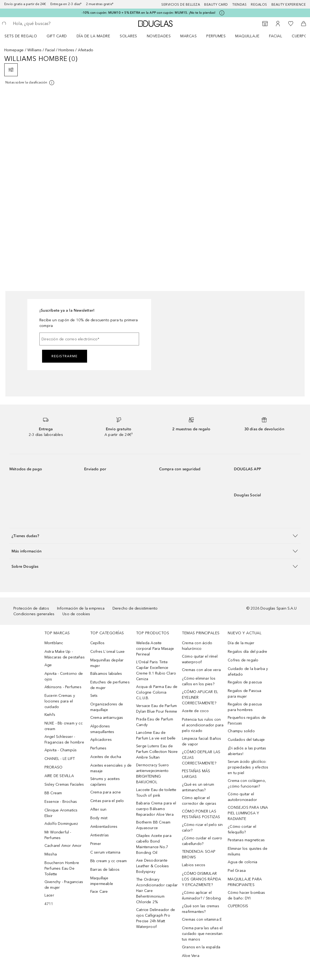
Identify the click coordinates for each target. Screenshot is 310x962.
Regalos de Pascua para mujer (244, 693)
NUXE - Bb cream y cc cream (63, 726)
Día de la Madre (93, 36)
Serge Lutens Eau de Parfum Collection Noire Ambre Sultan (157, 752)
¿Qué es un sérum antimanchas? (198, 787)
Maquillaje (247, 36)
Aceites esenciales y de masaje (111, 768)
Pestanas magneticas (246, 840)
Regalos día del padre (247, 651)
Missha (50, 854)
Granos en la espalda (201, 947)
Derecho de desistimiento (135, 608)
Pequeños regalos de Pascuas (247, 720)
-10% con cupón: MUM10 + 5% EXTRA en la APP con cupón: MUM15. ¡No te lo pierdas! (149, 12)
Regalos (259, 4)
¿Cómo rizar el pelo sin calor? (202, 827)
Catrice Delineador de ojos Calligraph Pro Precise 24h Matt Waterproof (155, 918)
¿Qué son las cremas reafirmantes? (200, 909)
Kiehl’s (49, 714)
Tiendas (239, 4)
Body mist (99, 818)
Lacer (49, 895)
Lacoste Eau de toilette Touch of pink (156, 793)
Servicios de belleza (180, 4)
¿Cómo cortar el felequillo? (242, 829)
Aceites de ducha (105, 757)
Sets (94, 695)
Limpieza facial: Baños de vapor (201, 741)
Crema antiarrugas (106, 717)
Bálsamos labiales (106, 673)
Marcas (188, 36)
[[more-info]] (30, 82)
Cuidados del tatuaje (246, 739)
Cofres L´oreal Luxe (107, 651)
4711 (48, 904)
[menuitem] (24, 36)
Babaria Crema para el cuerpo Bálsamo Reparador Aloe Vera (156, 809)
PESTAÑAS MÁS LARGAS (196, 774)
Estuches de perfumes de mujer (110, 685)
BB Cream (53, 793)
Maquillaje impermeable (101, 881)
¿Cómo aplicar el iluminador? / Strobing (201, 895)
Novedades (159, 36)
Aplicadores (101, 739)
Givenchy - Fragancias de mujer (63, 885)
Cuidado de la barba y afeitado (248, 671)
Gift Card (57, 36)
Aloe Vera (190, 955)
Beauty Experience (288, 4)
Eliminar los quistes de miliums (247, 851)
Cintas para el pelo (107, 801)
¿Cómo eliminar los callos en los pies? (199, 681)
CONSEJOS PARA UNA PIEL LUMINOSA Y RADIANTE (248, 813)
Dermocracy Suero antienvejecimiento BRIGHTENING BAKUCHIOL (152, 773)
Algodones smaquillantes (102, 729)
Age (48, 665)
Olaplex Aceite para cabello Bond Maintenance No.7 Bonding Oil (153, 844)
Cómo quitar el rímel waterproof (200, 659)
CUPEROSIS (238, 906)
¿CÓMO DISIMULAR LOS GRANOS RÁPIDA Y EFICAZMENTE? (201, 879)
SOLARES (128, 36)
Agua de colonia (242, 862)
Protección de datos (31, 608)
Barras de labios (104, 869)
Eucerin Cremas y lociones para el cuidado (59, 701)
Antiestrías (99, 835)
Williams (34, 50)
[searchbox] (51, 24)
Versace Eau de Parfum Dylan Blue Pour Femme (156, 709)
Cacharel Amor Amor (63, 845)
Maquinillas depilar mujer (107, 663)
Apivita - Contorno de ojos (63, 676)
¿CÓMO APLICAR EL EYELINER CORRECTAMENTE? (200, 697)
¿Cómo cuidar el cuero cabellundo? (202, 841)
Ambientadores (104, 826)
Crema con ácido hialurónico (197, 646)
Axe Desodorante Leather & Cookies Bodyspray (152, 866)
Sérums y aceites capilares (105, 782)
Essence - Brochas (60, 801)
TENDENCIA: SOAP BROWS (198, 854)
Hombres (66, 50)
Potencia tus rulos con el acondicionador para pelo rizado (202, 725)
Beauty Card (216, 4)
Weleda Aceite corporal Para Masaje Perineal (155, 649)
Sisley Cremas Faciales (64, 784)
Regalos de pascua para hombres (245, 707)
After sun (98, 809)
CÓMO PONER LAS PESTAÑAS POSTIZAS (201, 814)
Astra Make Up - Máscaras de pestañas (64, 654)
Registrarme (64, 356)
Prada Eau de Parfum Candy (154, 722)
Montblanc (53, 643)
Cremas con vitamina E (202, 919)
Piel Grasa (237, 870)
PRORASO (53, 767)
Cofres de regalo (243, 660)
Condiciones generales (33, 614)
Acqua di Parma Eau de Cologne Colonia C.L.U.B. (156, 692)
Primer (95, 843)
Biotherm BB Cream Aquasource (153, 825)
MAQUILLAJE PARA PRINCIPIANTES (245, 882)
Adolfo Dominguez (61, 823)
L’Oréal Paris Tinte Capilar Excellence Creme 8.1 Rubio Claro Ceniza (156, 670)
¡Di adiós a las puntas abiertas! (247, 751)
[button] (155, 535)
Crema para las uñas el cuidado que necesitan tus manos (202, 934)
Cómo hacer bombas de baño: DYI (246, 895)
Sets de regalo (21, 36)
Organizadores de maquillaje (106, 707)
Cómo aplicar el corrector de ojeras (199, 801)
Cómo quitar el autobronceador (242, 797)
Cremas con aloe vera (201, 670)
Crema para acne (105, 792)
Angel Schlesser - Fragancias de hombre (64, 739)
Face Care (99, 891)
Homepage (14, 50)
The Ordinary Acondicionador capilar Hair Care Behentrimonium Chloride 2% (157, 890)
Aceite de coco (195, 711)
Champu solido (241, 731)
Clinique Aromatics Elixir (61, 813)
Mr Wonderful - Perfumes (57, 835)
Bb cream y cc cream (108, 861)
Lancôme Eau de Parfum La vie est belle (156, 735)
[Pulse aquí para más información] (221, 12)
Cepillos (97, 643)
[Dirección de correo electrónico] (89, 339)
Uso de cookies (76, 614)
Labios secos (193, 865)
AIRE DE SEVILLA (59, 776)
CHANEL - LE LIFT (59, 758)
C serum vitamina (105, 852)
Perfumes (216, 36)
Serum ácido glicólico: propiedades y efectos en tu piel (248, 767)
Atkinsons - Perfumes (62, 687)
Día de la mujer (241, 643)
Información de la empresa (80, 608)
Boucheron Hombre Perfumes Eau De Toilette (61, 868)
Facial (275, 36)
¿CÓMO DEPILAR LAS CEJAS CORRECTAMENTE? (201, 758)
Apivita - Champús (60, 750)
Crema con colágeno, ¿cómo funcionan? (247, 783)
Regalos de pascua (245, 682)
